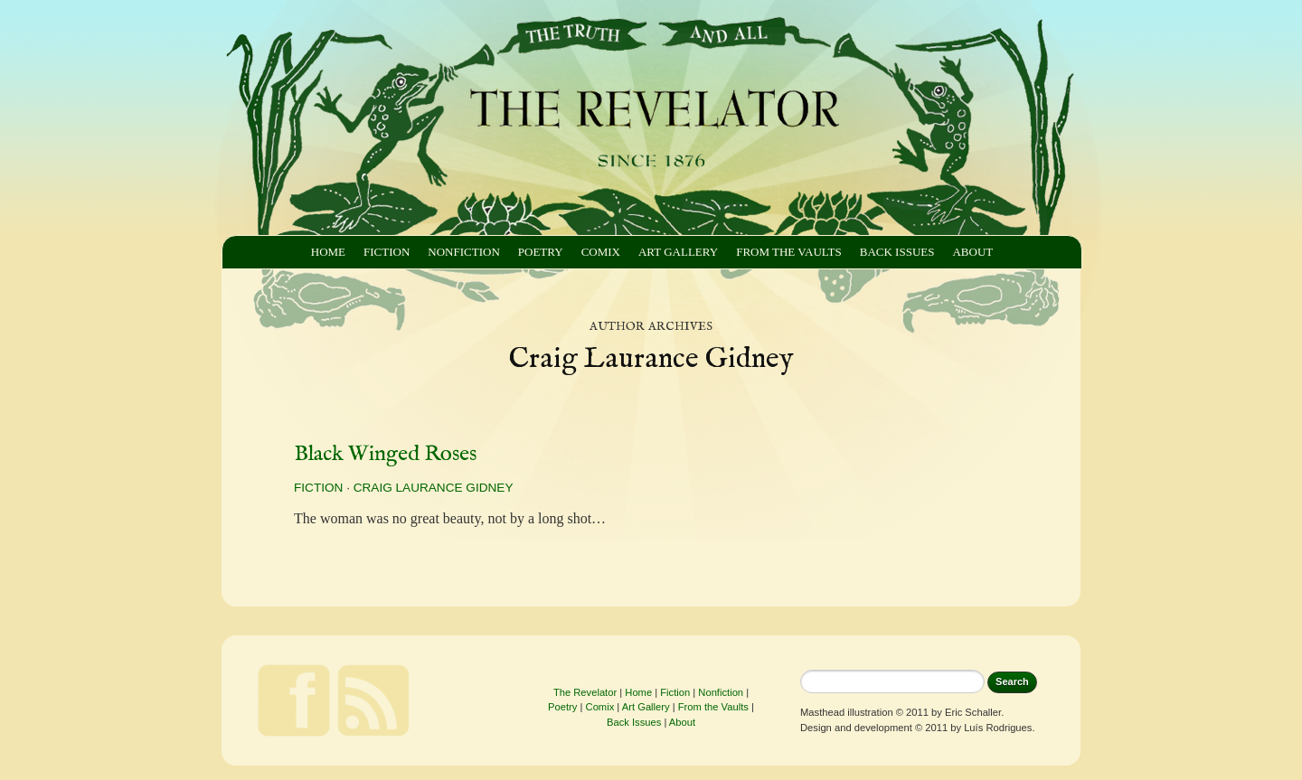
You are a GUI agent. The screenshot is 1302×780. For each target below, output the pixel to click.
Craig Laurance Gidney (434, 487)
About (972, 251)
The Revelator (585, 692)
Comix (600, 251)
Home (328, 251)
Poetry (540, 251)
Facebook (294, 700)
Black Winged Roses (385, 454)
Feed (373, 700)
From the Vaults (789, 251)
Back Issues (897, 251)
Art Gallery (678, 251)
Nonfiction (463, 251)
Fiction (386, 251)
